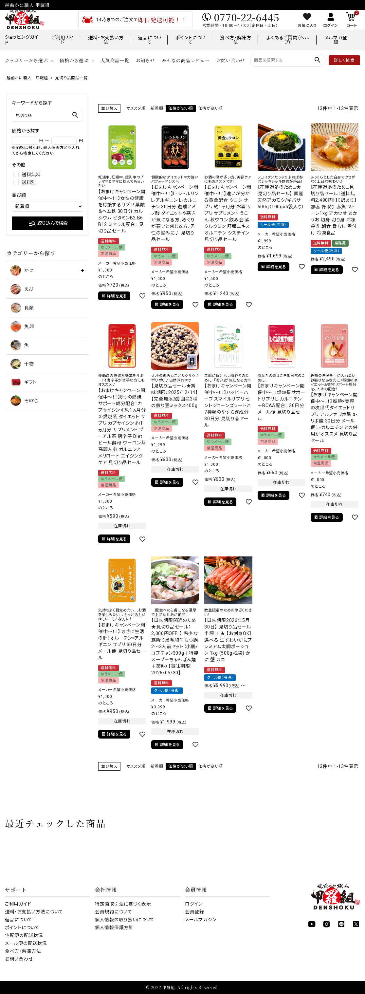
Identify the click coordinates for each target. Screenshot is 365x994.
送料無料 (31, 174)
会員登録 (194, 911)
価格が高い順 (210, 108)
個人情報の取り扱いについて (125, 919)
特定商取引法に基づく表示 (123, 904)
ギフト (23, 382)
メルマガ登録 (336, 40)
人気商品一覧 (114, 60)
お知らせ (145, 60)
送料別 (29, 182)
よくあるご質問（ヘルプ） (287, 40)
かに (21, 270)
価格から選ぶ (74, 60)
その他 (24, 400)
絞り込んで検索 (48, 223)
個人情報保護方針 (114, 927)
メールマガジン (200, 919)
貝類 (22, 308)
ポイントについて (190, 40)
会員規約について (113, 911)
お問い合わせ (230, 60)
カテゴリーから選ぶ (26, 60)
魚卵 (22, 326)
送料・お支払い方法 (106, 40)
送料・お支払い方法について (34, 911)
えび (21, 289)
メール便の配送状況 (26, 943)
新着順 (157, 108)
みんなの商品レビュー (186, 60)
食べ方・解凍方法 (235, 40)
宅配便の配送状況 (24, 935)
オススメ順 (136, 108)
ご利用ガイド (63, 40)
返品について (149, 40)
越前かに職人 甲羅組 (27, 78)
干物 (22, 364)
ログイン (194, 904)
